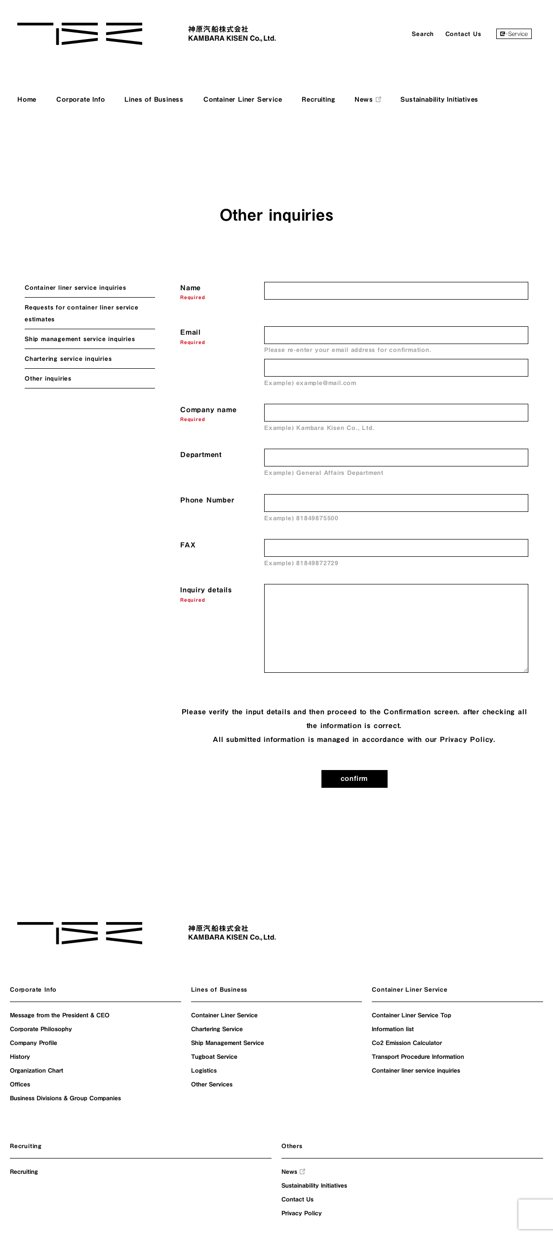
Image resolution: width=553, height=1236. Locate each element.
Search (423, 34)
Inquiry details (206, 589)
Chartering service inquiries (68, 358)
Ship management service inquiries (80, 339)
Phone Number (207, 500)
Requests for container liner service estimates (82, 312)
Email (190, 332)
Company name (208, 409)
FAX (188, 544)
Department (201, 454)
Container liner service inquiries (75, 287)
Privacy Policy (466, 739)
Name (190, 287)
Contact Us (463, 34)
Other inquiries (48, 378)
